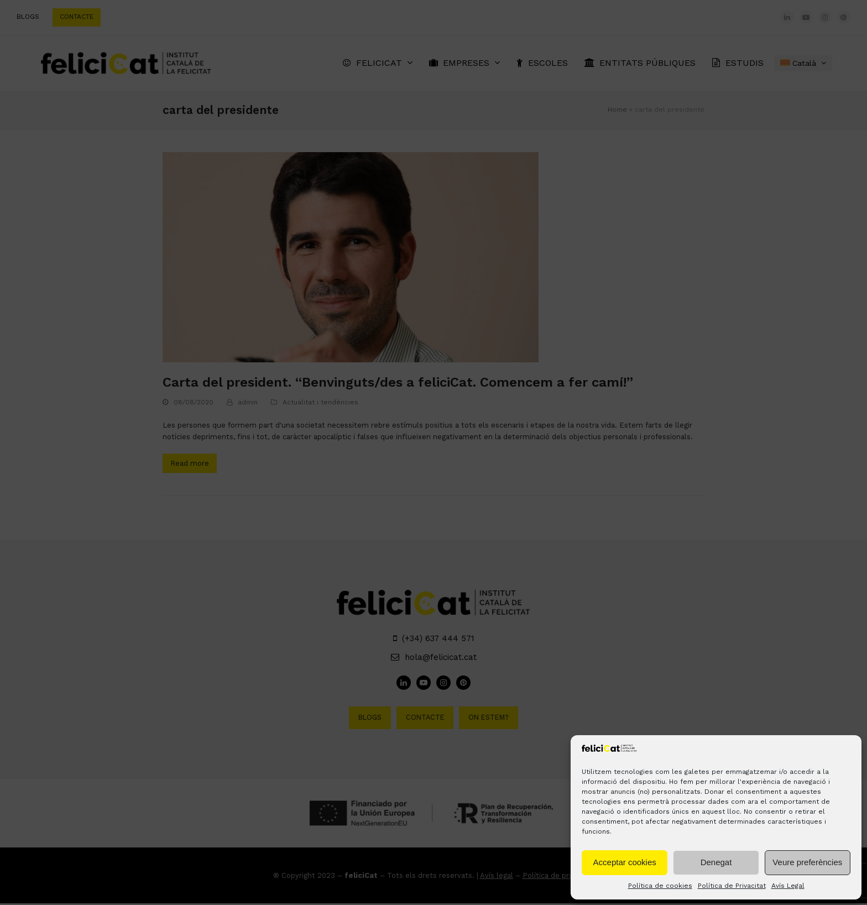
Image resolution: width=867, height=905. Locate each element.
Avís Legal (788, 886)
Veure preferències (807, 862)
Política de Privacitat (732, 886)
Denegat (716, 862)
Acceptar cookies (624, 862)
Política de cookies (660, 886)
